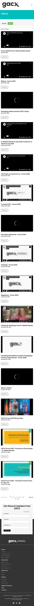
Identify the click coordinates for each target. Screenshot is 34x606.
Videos (10, 23)
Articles (4, 23)
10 (18, 499)
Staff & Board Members (6, 555)
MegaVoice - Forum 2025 (9, 295)
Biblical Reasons (4, 562)
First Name (6, 514)
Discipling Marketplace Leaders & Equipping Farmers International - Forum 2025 (16, 357)
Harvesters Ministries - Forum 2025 (13, 234)
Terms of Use (14, 595)
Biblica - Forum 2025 (8, 81)
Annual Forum (4, 579)
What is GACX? (6, 388)
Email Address (7, 525)
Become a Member (5, 557)
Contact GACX (28, 595)
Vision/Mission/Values (5, 553)
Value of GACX (4, 566)
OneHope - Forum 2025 (9, 265)
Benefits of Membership (6, 564)
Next (31, 497)
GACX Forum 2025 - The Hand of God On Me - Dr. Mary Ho (17, 482)
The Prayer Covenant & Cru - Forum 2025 (15, 174)
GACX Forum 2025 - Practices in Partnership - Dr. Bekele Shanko (17, 449)
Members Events (4, 583)
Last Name (6, 519)
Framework (3, 551)
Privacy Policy (21, 595)
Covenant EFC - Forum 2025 (11, 204)
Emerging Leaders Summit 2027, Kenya (15, 111)
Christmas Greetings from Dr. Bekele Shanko (17, 325)
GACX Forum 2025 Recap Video (12, 418)
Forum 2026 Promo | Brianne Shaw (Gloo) (15, 51)
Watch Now (4, 57)
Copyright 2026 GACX (17, 596)
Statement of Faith (7, 595)
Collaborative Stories (5, 568)
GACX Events (4, 581)
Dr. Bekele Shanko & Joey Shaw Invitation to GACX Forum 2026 (16, 143)
